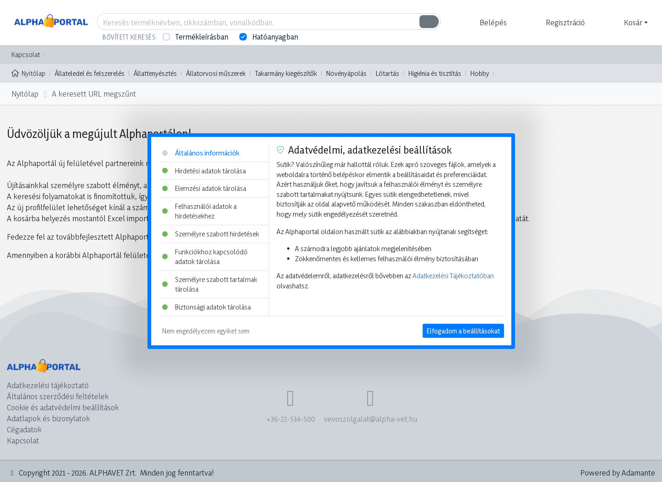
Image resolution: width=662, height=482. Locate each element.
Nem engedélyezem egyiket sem (205, 330)
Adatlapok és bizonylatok (48, 418)
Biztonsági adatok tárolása (206, 307)
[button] (492, 22)
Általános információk (200, 153)
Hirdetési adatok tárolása (204, 170)
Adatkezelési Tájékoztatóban (453, 275)
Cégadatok (24, 429)
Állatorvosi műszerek (216, 73)
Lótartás (387, 73)
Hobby (479, 73)
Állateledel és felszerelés (89, 73)
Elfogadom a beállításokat (463, 330)
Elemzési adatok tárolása (204, 188)
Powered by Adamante (617, 472)
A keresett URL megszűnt (94, 93)
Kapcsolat (25, 54)
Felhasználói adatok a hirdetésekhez (199, 210)
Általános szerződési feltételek (58, 396)
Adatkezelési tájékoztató (48, 385)
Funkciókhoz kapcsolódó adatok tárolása (205, 256)
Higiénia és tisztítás (434, 73)
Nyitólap (28, 73)
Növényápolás (346, 73)
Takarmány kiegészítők (286, 73)
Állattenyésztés (155, 73)
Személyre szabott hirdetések (210, 234)
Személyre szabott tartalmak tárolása (209, 284)
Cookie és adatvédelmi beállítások (63, 407)
